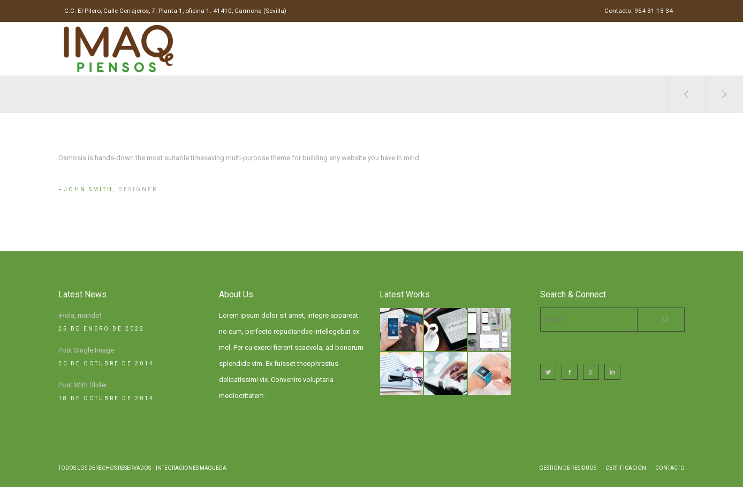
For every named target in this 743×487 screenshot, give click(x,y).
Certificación (625, 468)
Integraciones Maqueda (191, 468)
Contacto (670, 468)
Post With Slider (82, 385)
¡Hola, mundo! (79, 315)
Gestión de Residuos (567, 468)
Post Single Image (86, 350)
